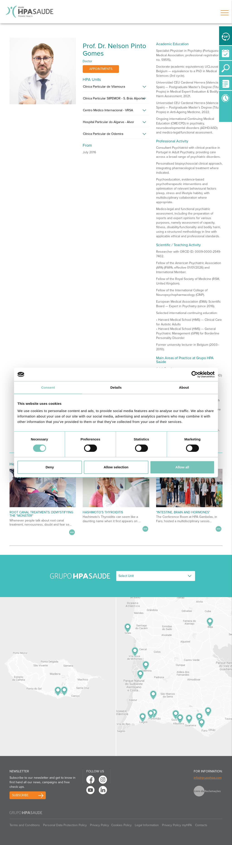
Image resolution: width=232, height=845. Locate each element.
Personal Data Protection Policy (65, 825)
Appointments (100, 69)
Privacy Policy (99, 825)
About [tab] (184, 387)
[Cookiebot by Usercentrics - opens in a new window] (195, 374)
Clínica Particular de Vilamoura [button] (104, 87)
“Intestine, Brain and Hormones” (183, 512)
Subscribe (20, 795)
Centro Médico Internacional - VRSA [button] (108, 110)
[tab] (116, 87)
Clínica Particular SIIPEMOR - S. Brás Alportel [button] (114, 98)
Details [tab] (116, 387)
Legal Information (147, 825)
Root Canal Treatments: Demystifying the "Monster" (41, 514)
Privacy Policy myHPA (177, 825)
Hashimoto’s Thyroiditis (103, 512)
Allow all (182, 467)
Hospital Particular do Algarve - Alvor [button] (108, 122)
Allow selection (116, 467)
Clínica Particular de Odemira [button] (103, 134)
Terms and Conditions (25, 825)
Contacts (201, 825)
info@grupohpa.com (208, 778)
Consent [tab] (48, 387)
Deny (50, 467)
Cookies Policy (121, 825)
